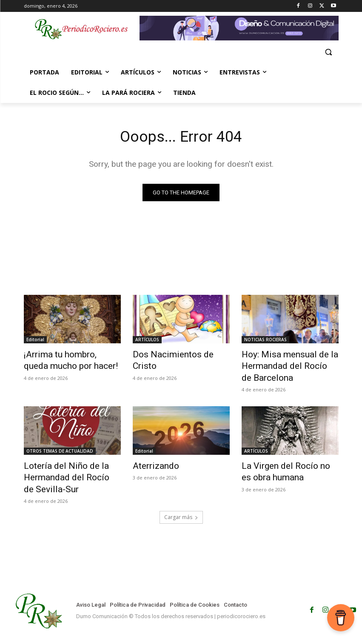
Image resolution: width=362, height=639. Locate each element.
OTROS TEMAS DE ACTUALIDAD (59, 446)
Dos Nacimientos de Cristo (176, 355)
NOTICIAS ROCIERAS (265, 341)
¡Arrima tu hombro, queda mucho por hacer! (64, 360)
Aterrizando (152, 460)
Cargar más (181, 505)
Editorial (35, 341)
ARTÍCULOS (147, 341)
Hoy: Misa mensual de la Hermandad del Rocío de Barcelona (281, 364)
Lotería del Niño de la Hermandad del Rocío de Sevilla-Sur (63, 469)
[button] (329, 52)
